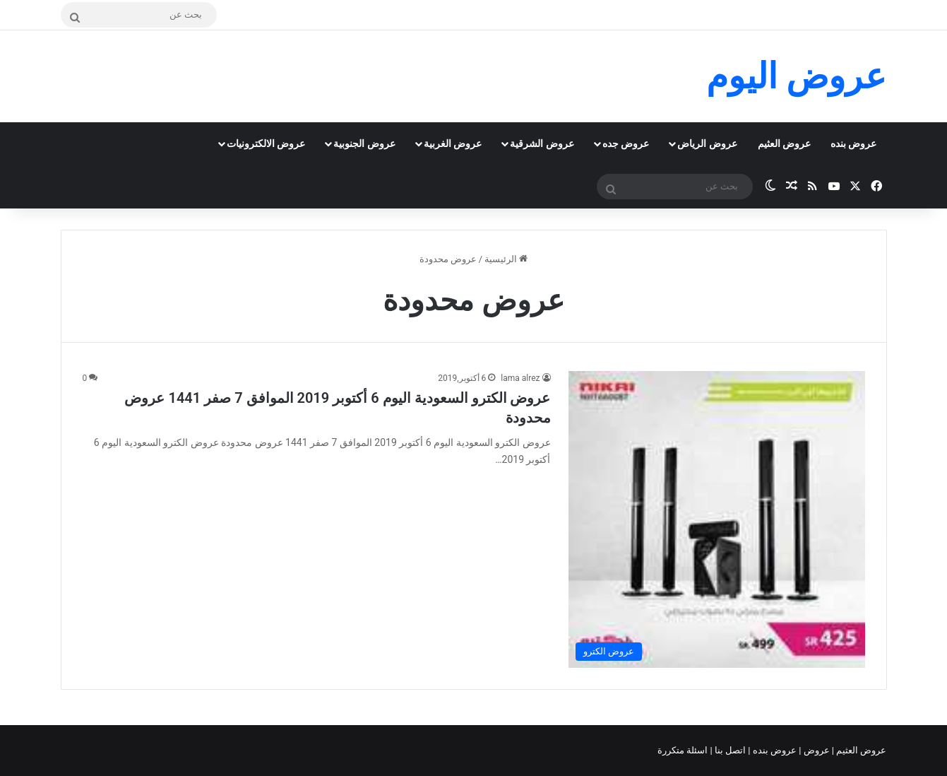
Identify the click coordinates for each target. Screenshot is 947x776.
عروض (816, 750)
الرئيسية (506, 259)
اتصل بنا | (729, 750)
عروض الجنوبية (364, 143)
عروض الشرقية (541, 143)
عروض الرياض (707, 143)
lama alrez (520, 378)
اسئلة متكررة (683, 750)
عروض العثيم (784, 143)
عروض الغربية (453, 143)
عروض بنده (853, 143)
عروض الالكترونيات (266, 143)
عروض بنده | (773, 750)
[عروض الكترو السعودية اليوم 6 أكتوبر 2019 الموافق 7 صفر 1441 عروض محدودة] (716, 519)
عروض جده (625, 143)
